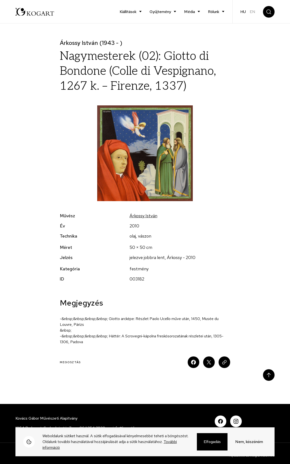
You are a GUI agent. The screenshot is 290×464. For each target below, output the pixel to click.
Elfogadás (212, 442)
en (252, 11)
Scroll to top (269, 375)
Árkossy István (143, 215)
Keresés (269, 12)
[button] (145, 153)
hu (243, 11)
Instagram (236, 421)
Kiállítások (128, 11)
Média (189, 11)
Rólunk (213, 11)
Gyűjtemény (160, 11)
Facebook (220, 421)
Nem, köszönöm (249, 442)
